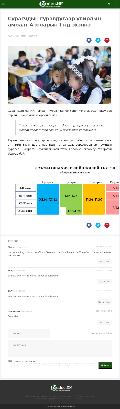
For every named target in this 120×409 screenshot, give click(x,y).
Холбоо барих (78, 399)
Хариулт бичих (104, 261)
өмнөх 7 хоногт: (108, 4)
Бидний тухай (41, 399)
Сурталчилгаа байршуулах (59, 399)
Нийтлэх (105, 365)
